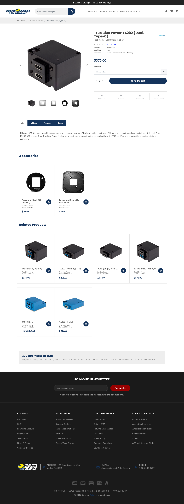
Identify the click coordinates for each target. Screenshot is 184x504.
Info (23, 123)
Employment (22, 434)
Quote (103, 11)
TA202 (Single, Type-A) (70, 269)
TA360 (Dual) (28, 322)
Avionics (93, 495)
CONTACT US (59, 491)
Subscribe (120, 388)
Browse (93, 11)
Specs (65, 123)
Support (135, 11)
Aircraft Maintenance (141, 424)
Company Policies (25, 448)
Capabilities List (139, 434)
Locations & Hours (25, 429)
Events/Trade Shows (65, 443)
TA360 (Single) (66, 322)
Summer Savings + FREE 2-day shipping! (92, 2)
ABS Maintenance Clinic (143, 443)
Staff (19, 424)
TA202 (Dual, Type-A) (32, 269)
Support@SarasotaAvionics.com (115, 468)
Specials (113, 11)
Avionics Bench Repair (142, 429)
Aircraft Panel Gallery (65, 419)
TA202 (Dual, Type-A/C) (145, 269)
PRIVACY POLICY (120, 491)
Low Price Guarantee (103, 448)
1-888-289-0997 (146, 468)
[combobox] (130, 72)
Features (51, 123)
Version (97, 66)
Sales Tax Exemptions (65, 429)
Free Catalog (99, 438)
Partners (59, 434)
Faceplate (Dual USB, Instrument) (69, 201)
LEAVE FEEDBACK (76, 491)
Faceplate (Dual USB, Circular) (31, 201)
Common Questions (103, 443)
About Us (21, 419)
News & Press (23, 443)
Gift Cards (98, 434)
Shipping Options (63, 424)
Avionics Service (139, 419)
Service (124, 11)
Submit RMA (99, 424)
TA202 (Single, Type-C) (107, 269)
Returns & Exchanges (103, 429)
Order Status (99, 419)
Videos (36, 123)
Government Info (63, 438)
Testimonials (22, 438)
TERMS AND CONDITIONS (98, 491)
